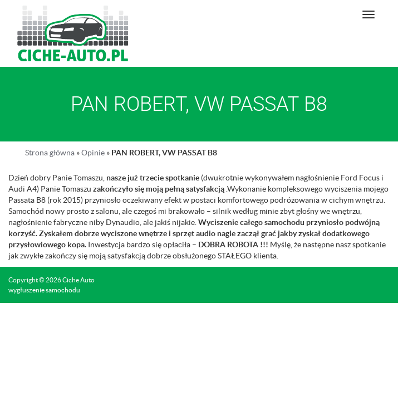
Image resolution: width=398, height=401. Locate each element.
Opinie (93, 152)
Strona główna (50, 152)
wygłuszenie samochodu (44, 290)
